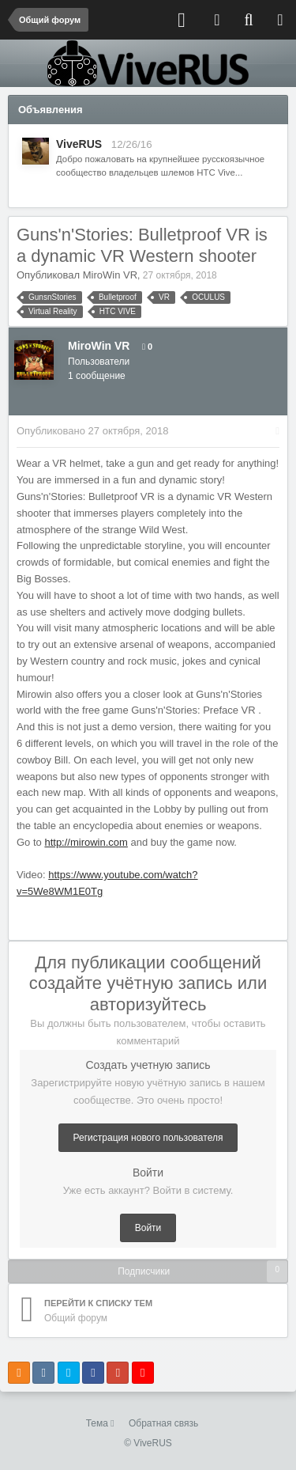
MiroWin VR (110, 275)
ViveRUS (79, 144)
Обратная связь (163, 1423)
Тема (100, 1423)
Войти (148, 1227)
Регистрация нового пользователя (148, 1137)
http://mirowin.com (85, 842)
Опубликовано (92, 431)
